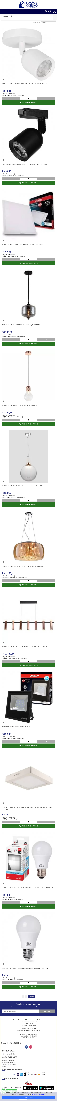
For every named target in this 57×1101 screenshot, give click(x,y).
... (26, 996)
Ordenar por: (36, 23)
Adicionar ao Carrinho (30, 102)
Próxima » (31, 996)
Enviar (47, 1011)
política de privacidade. (38, 1094)
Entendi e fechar (28, 1097)
